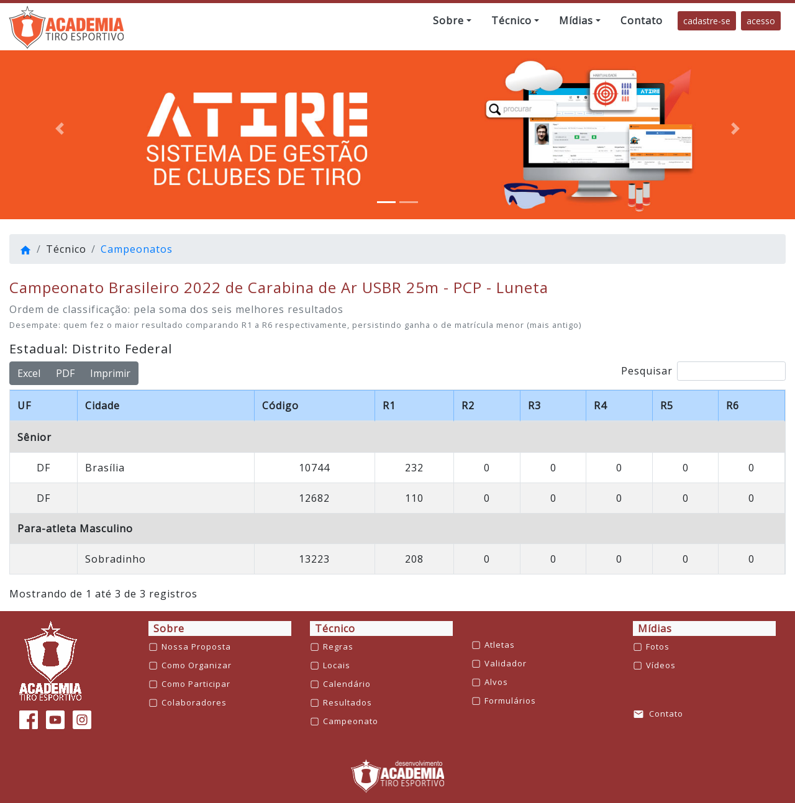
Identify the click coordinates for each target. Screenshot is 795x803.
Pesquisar (703, 371)
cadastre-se (706, 21)
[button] (452, 20)
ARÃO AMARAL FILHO (305, 498)
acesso (761, 21)
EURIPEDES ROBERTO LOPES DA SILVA (350, 467)
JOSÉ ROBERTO (289, 559)
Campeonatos (137, 249)
